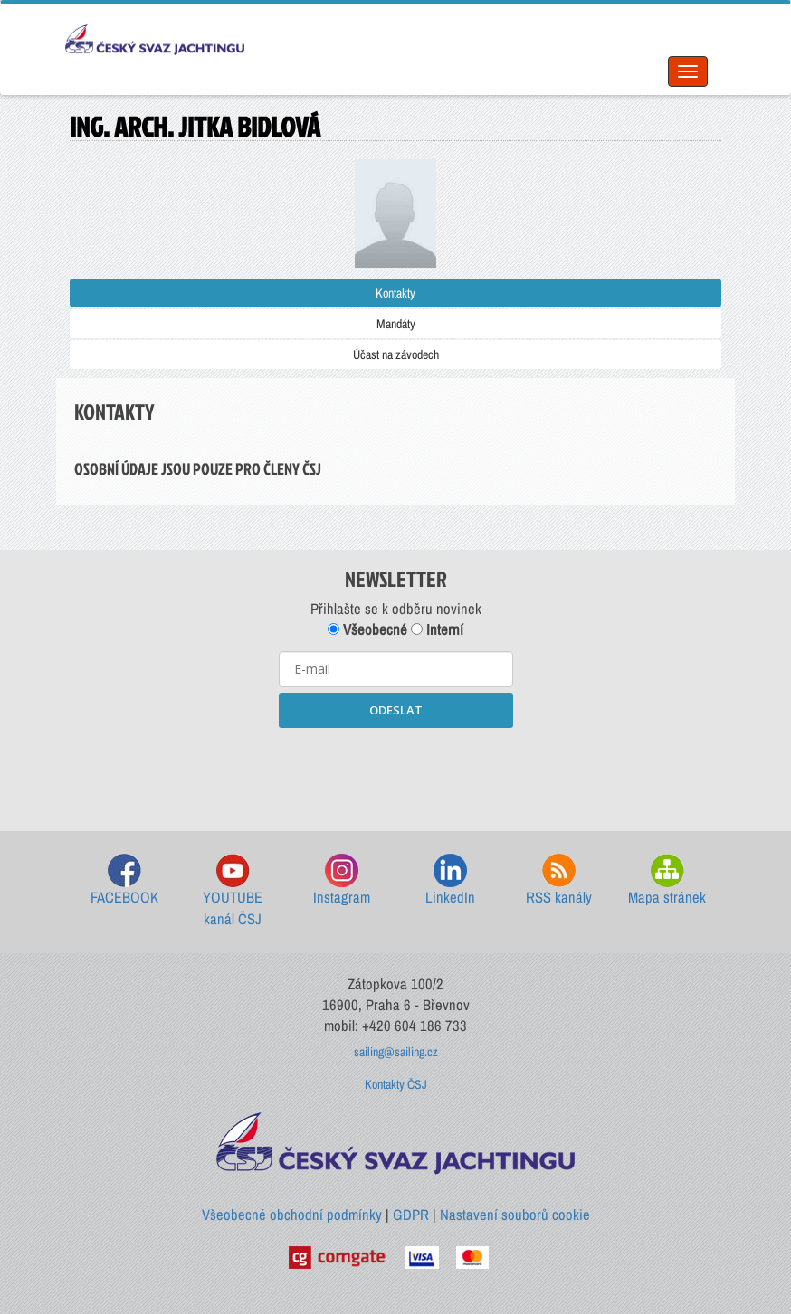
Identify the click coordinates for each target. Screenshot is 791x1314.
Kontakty (395, 293)
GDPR (411, 1214)
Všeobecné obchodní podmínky (292, 1214)
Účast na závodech (396, 354)
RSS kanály (559, 880)
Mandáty (395, 324)
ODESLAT (396, 710)
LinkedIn (450, 880)
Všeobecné (367, 629)
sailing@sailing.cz (396, 1052)
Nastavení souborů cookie (515, 1214)
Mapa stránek (667, 880)
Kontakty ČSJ (396, 1084)
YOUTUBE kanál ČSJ (232, 891)
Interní (437, 629)
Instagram (341, 880)
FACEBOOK (124, 880)
